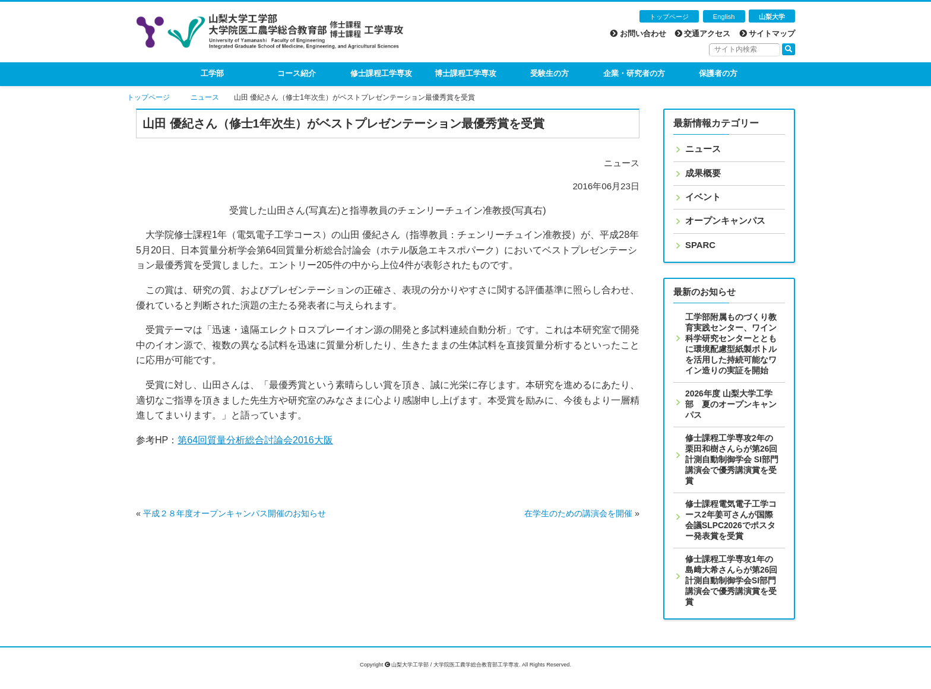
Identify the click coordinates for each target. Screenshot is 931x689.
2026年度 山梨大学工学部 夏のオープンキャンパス (731, 404)
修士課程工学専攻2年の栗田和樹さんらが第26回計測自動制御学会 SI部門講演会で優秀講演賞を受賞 (731, 459)
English (724, 16)
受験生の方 (549, 73)
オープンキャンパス (725, 221)
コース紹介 (296, 73)
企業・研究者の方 (634, 73)
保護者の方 (718, 73)
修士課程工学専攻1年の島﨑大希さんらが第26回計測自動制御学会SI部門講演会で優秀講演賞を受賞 (731, 580)
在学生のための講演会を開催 (578, 513)
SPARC (700, 245)
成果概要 (703, 173)
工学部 (212, 73)
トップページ (669, 16)
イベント (703, 197)
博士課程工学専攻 (465, 73)
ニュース (205, 97)
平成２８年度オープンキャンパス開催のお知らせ (234, 513)
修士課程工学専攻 (381, 73)
